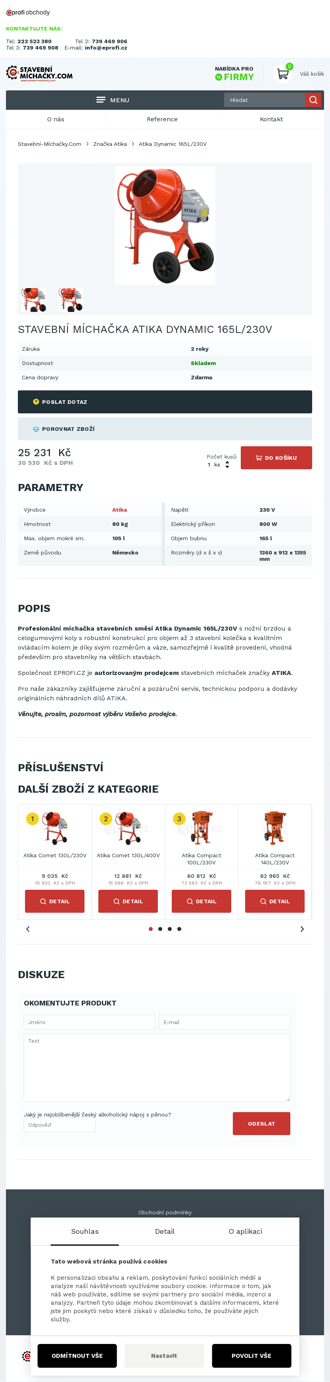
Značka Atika (110, 144)
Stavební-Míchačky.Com (49, 144)
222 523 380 (34, 41)
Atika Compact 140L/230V (275, 859)
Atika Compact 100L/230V (201, 859)
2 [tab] (160, 929)
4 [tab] (179, 929)
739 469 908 (40, 47)
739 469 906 (109, 41)
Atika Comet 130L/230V (54, 856)
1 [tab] (151, 929)
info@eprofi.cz (106, 47)
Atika (119, 510)
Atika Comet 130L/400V (128, 856)
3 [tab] (170, 929)
